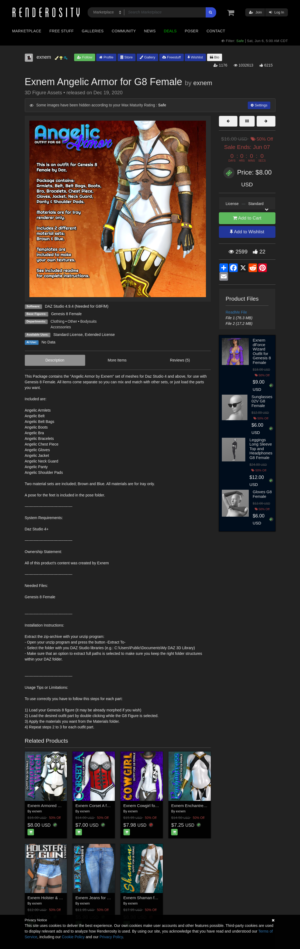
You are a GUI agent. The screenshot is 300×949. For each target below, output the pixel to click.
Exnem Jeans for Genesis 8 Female (107, 897)
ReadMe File (236, 312)
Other (72, 321)
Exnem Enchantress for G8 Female (202, 805)
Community (124, 31)
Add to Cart (247, 218)
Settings (259, 105)
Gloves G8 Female (262, 494)
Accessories (61, 327)
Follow (84, 57)
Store (126, 57)
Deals (170, 31)
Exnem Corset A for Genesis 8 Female (109, 805)
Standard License (68, 334)
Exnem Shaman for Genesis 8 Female (157, 897)
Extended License (100, 334)
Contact (215, 31)
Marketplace (26, 31)
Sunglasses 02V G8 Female (262, 401)
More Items (117, 360)
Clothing (57, 321)
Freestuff (171, 57)
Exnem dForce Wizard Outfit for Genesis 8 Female (262, 351)
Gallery (147, 57)
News (150, 31)
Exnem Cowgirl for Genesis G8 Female (158, 805)
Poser (191, 31)
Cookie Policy (73, 937)
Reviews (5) (180, 360)
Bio (214, 57)
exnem (202, 82)
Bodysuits (88, 321)
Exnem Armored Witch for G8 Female (61, 805)
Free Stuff (61, 31)
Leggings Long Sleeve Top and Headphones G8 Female (260, 448)
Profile (106, 57)
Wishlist (195, 57)
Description (55, 360)
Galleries (93, 31)
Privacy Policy (111, 937)
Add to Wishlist (247, 231)
